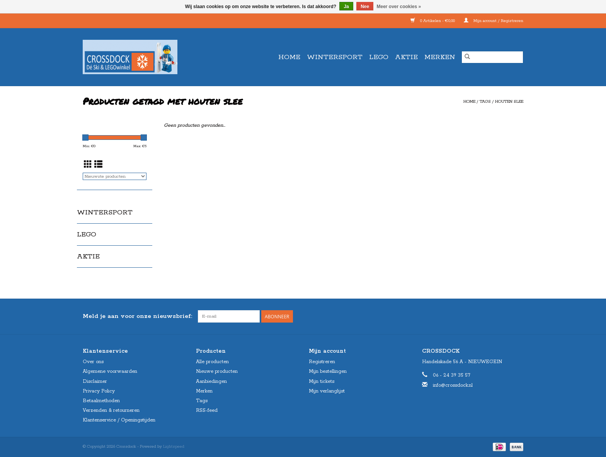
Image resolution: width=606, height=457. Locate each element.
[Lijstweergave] (98, 165)
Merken (439, 57)
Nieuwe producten (217, 371)
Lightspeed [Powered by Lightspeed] (173, 446)
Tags (485, 101)
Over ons (93, 362)
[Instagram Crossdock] (517, 316)
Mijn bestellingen (328, 371)
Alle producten (212, 362)
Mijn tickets (321, 381)
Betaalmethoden (101, 401)
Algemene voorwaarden (110, 371)
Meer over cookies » (399, 6)
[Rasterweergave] (88, 165)
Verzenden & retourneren (111, 410)
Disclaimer (95, 381)
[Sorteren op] (114, 176)
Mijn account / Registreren (493, 21)
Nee (365, 6)
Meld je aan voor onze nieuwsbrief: (137, 316)
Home (289, 57)
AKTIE (406, 57)
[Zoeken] (492, 57)
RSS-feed (207, 410)
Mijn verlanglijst (327, 391)
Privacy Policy (99, 391)
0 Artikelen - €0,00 (433, 21)
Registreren (322, 362)
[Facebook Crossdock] (503, 316)
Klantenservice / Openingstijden (119, 420)
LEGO (378, 57)
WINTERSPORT (335, 57)
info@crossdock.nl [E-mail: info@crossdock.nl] (453, 385)
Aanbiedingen (211, 381)
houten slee (509, 101)
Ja (346, 6)
